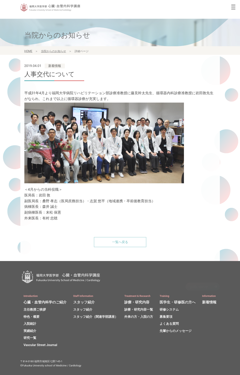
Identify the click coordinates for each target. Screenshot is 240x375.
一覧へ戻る (120, 242)
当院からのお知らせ (53, 52)
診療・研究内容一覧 (138, 311)
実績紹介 (30, 332)
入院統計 (30, 325)
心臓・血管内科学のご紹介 (45, 303)
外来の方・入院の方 (138, 318)
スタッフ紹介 (84, 303)
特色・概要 (32, 318)
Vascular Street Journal (40, 346)
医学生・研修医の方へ (178, 303)
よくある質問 (169, 325)
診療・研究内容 (136, 303)
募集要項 (166, 318)
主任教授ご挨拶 (35, 311)
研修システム (169, 311)
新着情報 (209, 303)
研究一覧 (30, 339)
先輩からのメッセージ (176, 332)
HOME (28, 52)
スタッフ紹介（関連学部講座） (95, 318)
